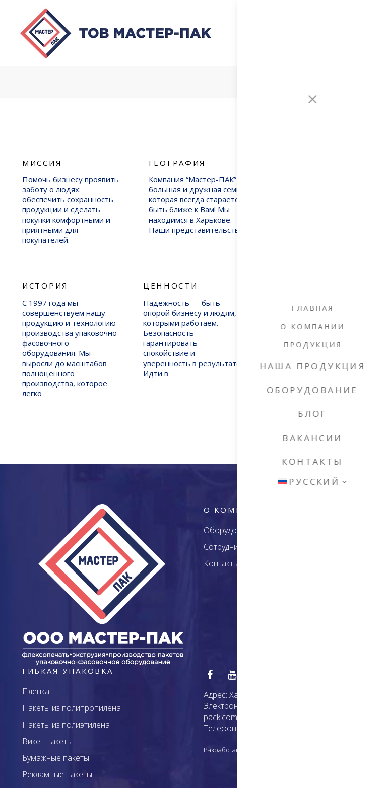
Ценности (170, 278)
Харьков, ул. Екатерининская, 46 (288, 687)
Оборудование (232, 522)
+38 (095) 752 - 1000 (277, 721)
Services (308, 74)
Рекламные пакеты (57, 767)
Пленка (35, 684)
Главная (273, 74)
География (177, 155)
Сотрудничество (234, 539)
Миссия (42, 155)
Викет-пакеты (47, 734)
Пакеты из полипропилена (71, 700)
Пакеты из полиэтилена (66, 717)
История (45, 278)
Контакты (221, 555)
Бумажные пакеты (55, 750)
